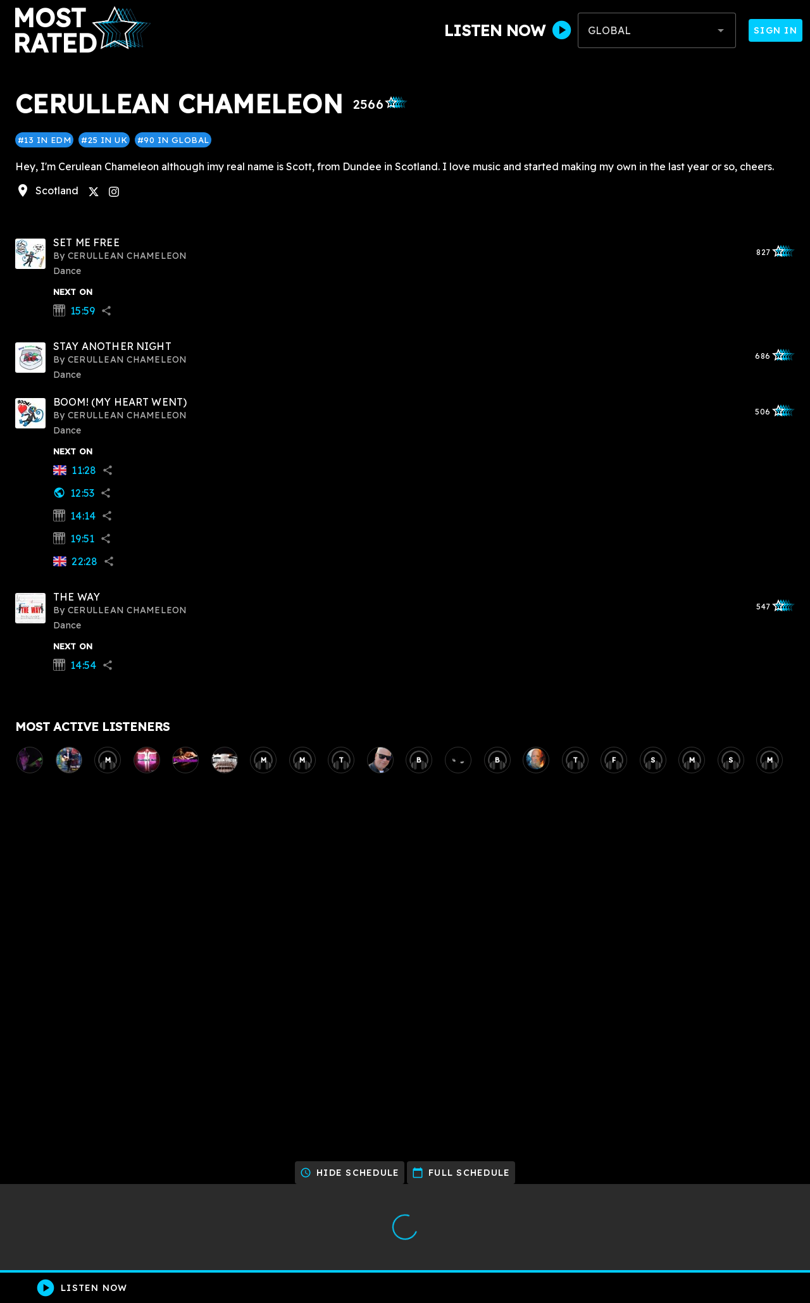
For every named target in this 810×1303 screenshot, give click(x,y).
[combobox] (657, 30)
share (106, 310)
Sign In (775, 30)
